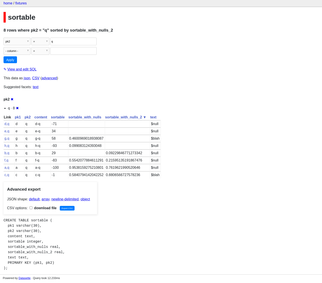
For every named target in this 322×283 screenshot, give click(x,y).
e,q (6, 131)
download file (43, 208)
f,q (6, 160)
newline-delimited (65, 199)
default (34, 199)
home (8, 3)
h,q (6, 146)
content (40, 117)
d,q (6, 124)
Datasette (25, 278)
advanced (49, 78)
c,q (6, 175)
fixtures (21, 3)
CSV (35, 78)
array (45, 199)
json (27, 78)
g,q (6, 138)
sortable (58, 117)
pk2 (27, 117)
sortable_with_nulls (84, 117)
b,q (6, 153)
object (85, 199)
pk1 (18, 117)
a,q (6, 167)
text (36, 87)
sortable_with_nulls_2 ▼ (125, 117)
